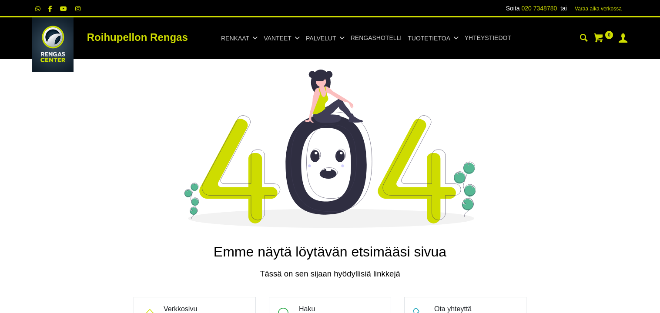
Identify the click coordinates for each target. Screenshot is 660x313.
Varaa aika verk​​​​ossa (598, 9)
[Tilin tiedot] (623, 39)
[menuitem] (376, 38)
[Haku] (584, 39)
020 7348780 (539, 8)
